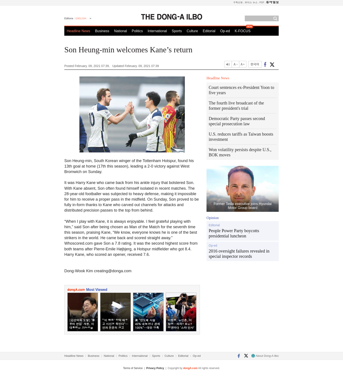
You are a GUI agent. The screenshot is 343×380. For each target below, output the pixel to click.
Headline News (78, 31)
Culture (192, 31)
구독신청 (238, 2)
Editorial (209, 31)
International (157, 31)
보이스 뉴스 (251, 2)
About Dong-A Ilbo (265, 355)
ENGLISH (81, 18)
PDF (261, 2)
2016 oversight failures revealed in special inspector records (239, 254)
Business (102, 31)
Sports (177, 31)
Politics (137, 31)
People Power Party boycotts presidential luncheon (234, 233)
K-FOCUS (242, 31)
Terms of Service (133, 368)
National (120, 31)
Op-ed (225, 31)
